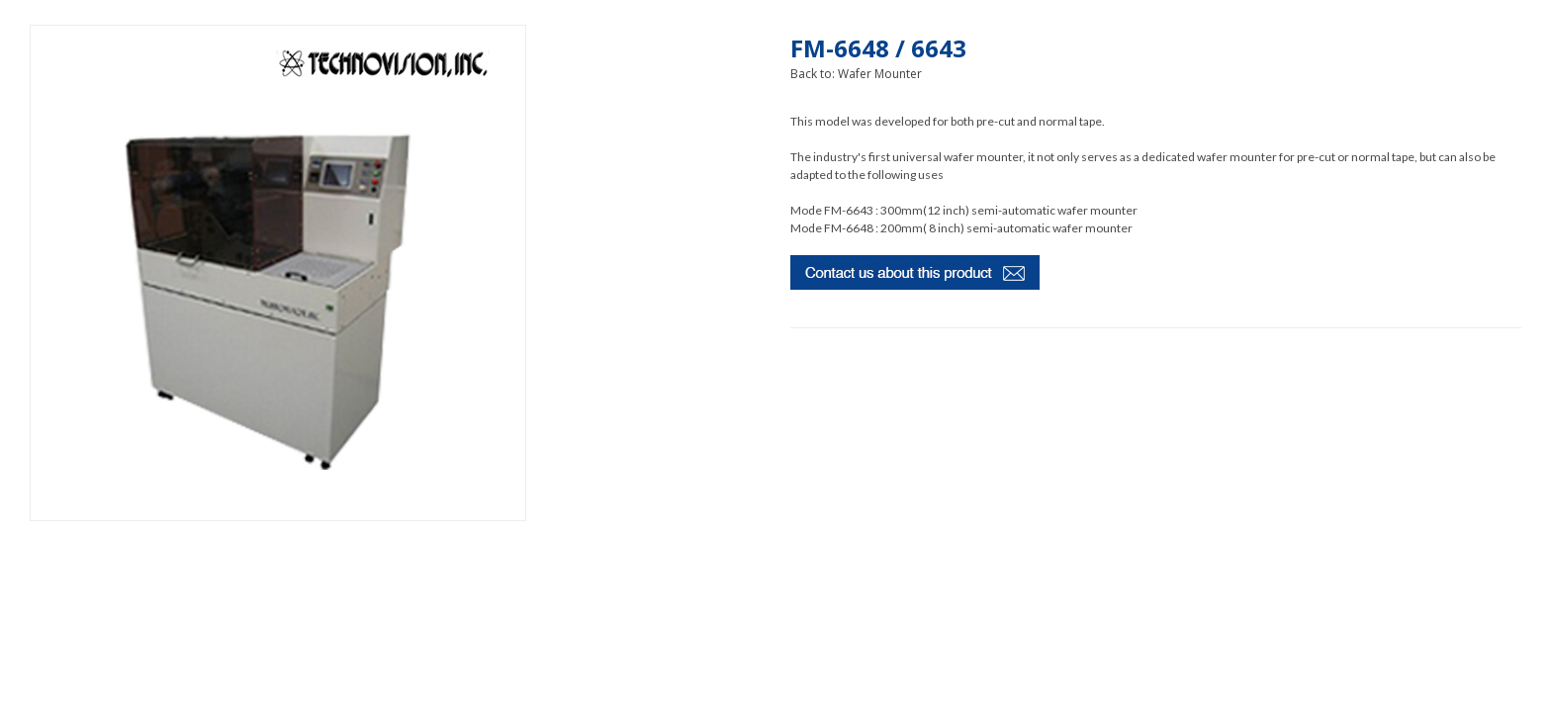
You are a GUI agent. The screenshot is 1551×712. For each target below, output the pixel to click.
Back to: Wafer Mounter (856, 73)
